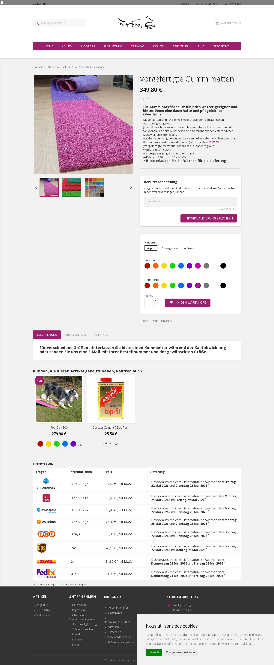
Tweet (154, 320)
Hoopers (88, 46)
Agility (67, 46)
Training (137, 46)
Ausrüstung (112, 46)
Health (158, 46)
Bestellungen (115, 612)
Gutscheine (114, 632)
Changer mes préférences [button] (180, 652)
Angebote (42, 605)
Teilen (144, 320)
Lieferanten (78, 605)
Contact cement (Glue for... (111, 427)
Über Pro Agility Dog (84, 624)
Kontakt (76, 634)
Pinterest (166, 320)
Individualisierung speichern (209, 218)
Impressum (78, 610)
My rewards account (119, 637)
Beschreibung (47, 334)
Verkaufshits (43, 615)
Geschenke (221, 46)
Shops (75, 644)
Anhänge (101, 334)
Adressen (113, 627)
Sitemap (76, 639)
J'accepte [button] (154, 652)
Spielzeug (180, 46)
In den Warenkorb (187, 302)
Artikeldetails (76, 334)
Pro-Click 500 (59, 427)
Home (49, 46)
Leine (200, 46)
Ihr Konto (112, 597)
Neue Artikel (43, 610)
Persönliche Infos (118, 607)
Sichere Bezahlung (82, 629)
